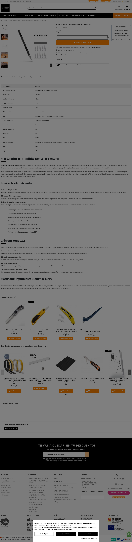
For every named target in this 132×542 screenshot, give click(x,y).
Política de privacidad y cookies (89, 538)
